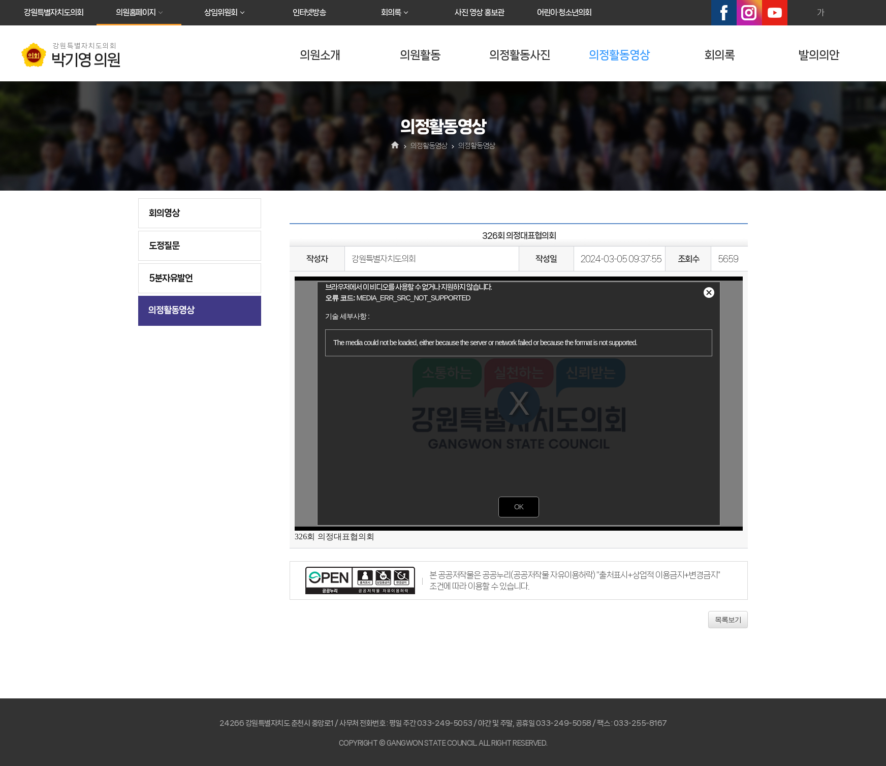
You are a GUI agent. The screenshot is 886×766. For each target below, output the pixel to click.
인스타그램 (749, 12)
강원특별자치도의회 (53, 12)
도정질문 (164, 245)
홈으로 (395, 145)
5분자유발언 (171, 278)
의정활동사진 (519, 55)
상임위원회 (220, 12)
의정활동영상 (619, 55)
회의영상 (164, 213)
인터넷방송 (309, 12)
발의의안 (819, 55)
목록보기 (728, 620)
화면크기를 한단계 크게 (798, 12)
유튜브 (774, 12)
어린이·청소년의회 (564, 12)
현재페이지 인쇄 (864, 12)
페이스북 (724, 12)
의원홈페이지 (135, 12)
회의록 (391, 12)
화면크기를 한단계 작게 (842, 12)
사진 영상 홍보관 (479, 12)
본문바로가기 (0, 0)
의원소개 (320, 55)
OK (518, 507)
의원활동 (420, 55)
